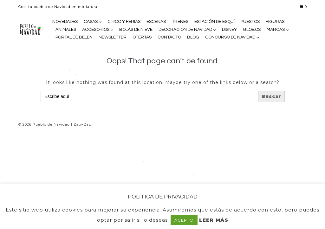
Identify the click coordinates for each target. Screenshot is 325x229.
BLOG (193, 37)
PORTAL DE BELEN (74, 37)
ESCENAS (156, 21)
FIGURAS (275, 21)
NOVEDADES (65, 21)
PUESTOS (250, 21)
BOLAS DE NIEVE (136, 29)
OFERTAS (142, 37)
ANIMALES (65, 29)
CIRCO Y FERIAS (123, 21)
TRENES (180, 21)
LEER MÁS (213, 220)
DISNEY (229, 29)
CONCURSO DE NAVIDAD (230, 37)
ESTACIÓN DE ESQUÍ (214, 21)
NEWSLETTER (113, 37)
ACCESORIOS (95, 29)
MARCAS (276, 29)
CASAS (91, 21)
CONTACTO (169, 37)
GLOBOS (252, 29)
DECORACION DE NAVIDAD (185, 29)
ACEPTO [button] (184, 220)
